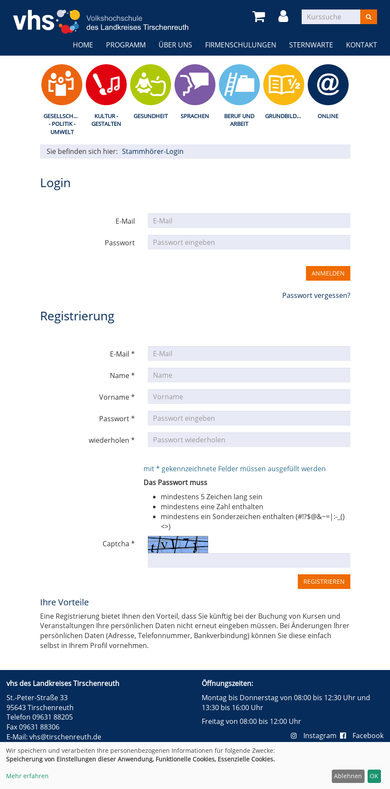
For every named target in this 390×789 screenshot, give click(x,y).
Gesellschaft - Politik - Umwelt (63, 124)
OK (374, 776)
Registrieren (324, 581)
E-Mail (125, 221)
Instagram (315, 735)
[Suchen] (368, 16)
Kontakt (361, 45)
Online (328, 116)
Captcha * (119, 543)
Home (83, 45)
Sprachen (195, 116)
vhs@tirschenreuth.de (65, 737)
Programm (126, 45)
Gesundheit (151, 116)
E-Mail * (122, 354)
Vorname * (117, 397)
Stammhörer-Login (153, 151)
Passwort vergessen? (316, 295)
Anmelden (328, 273)
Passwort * (117, 418)
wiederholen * (112, 440)
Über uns (175, 45)
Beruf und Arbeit (239, 120)
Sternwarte (311, 45)
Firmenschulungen (240, 45)
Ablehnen (348, 776)
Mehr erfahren (27, 776)
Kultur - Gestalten (106, 120)
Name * (122, 375)
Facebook (362, 735)
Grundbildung (285, 116)
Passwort (120, 242)
